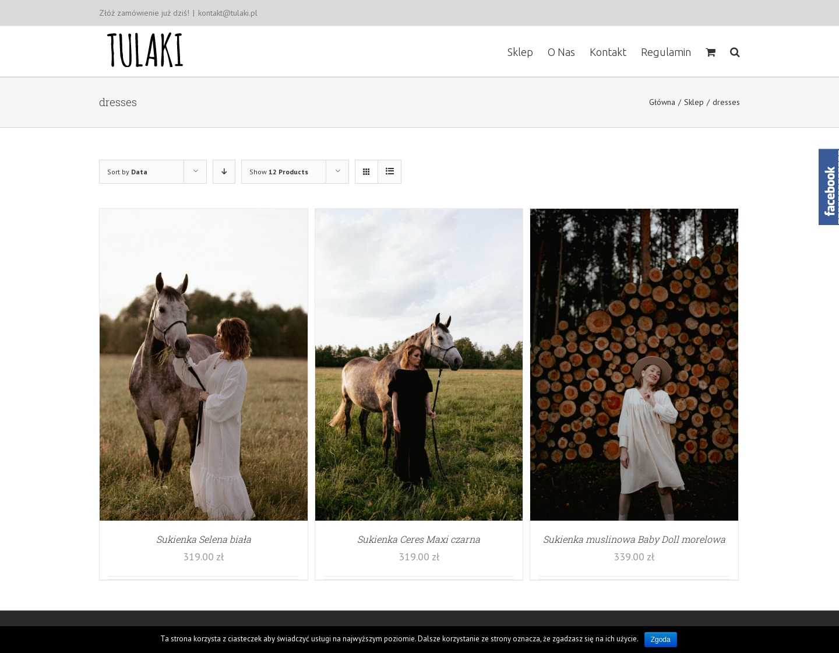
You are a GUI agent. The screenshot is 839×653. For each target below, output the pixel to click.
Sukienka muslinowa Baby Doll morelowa (634, 539)
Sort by (127, 171)
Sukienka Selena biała (203, 539)
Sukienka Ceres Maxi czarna (418, 539)
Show (278, 171)
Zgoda (661, 640)
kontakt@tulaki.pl (228, 13)
